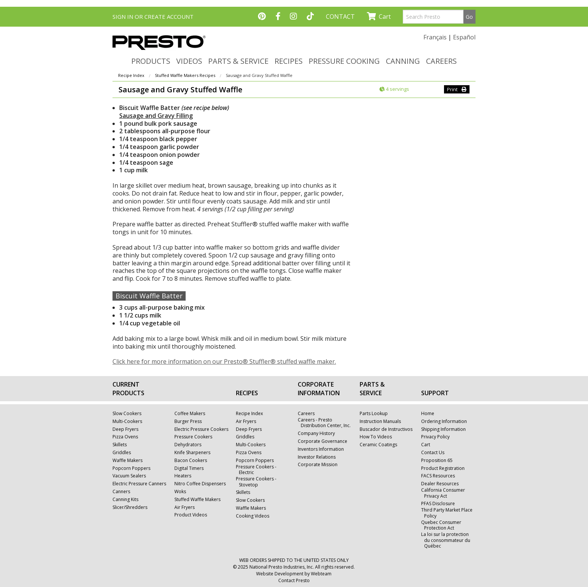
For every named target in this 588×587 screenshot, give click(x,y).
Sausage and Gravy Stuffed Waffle (259, 75)
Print (456, 89)
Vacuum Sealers (129, 476)
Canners (121, 492)
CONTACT (340, 16)
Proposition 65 (437, 461)
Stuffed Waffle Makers (197, 500)
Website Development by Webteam (294, 573)
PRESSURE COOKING (344, 61)
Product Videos (190, 515)
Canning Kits (125, 500)
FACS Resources (438, 476)
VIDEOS (189, 61)
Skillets (119, 445)
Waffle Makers (127, 461)
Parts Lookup (374, 414)
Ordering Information (444, 421)
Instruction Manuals (380, 421)
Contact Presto (294, 580)
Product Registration (443, 468)
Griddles (121, 453)
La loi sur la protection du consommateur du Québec (445, 540)
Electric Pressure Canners (139, 484)
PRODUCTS (150, 61)
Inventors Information (321, 449)
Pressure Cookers (193, 437)
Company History (316, 433)
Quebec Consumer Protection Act (441, 525)
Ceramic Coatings (378, 445)
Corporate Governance (322, 441)
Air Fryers (184, 507)
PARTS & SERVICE (238, 61)
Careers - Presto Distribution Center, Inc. (324, 423)
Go (469, 16)
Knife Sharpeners (192, 453)
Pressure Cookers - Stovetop (256, 482)
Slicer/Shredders (129, 507)
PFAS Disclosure (438, 504)
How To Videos (376, 437)
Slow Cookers (126, 414)
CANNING (403, 61)
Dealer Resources (440, 484)
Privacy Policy (435, 437)
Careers (306, 414)
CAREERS (441, 61)
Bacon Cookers (190, 461)
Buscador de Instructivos (386, 429)
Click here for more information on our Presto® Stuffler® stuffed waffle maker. (224, 361)
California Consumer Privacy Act (443, 493)
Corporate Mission (318, 465)
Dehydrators (187, 445)
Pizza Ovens (125, 437)
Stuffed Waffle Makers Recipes (185, 75)
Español (464, 37)
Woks (180, 492)
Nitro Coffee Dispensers (200, 484)
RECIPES (288, 61)
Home (427, 414)
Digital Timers (189, 468)
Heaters (182, 476)
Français (435, 37)
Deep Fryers (125, 429)
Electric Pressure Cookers (201, 429)
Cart (379, 16)
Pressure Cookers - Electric (256, 470)
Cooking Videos (252, 516)
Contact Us (432, 453)
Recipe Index (131, 75)
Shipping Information (443, 429)
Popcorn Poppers (131, 468)
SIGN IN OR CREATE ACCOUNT (153, 16)
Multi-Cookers (127, 421)
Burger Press (188, 421)
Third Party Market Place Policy (446, 513)
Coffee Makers (189, 414)
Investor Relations (317, 457)
